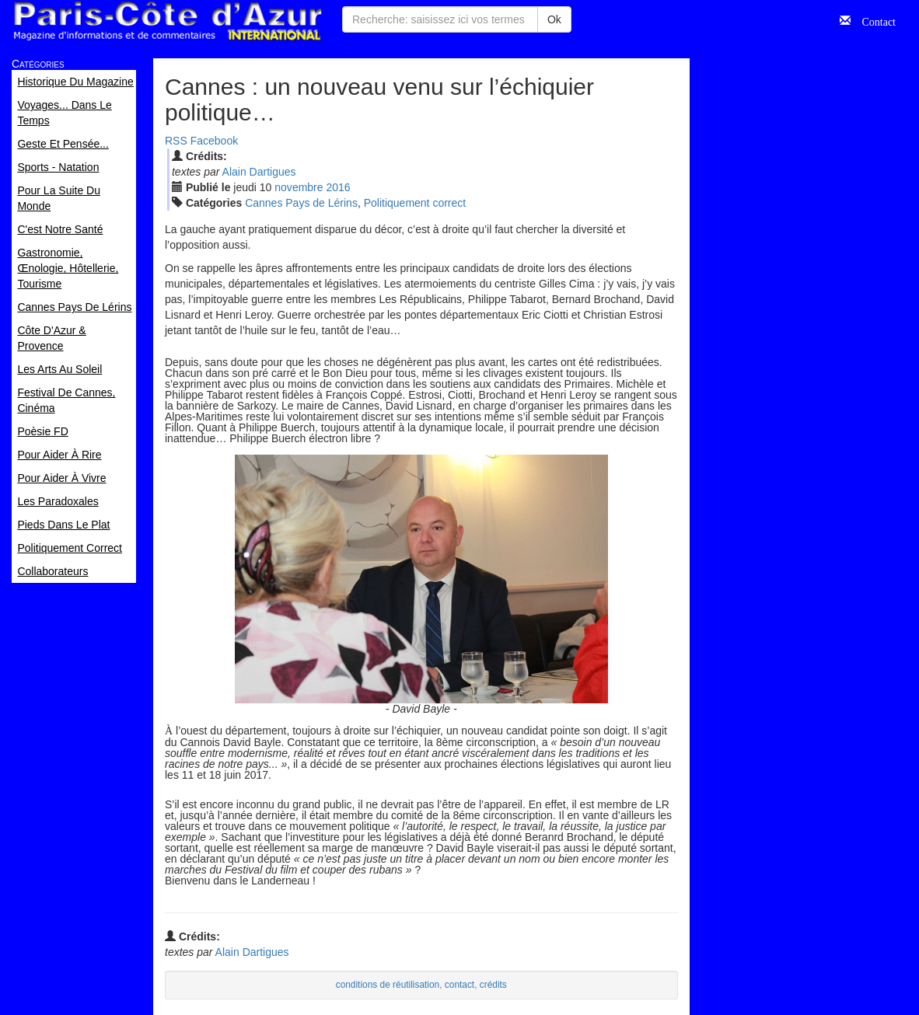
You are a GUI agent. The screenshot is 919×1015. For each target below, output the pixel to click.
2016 (338, 187)
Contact (873, 20)
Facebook (214, 140)
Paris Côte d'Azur (167, 21)
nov (298, 187)
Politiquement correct (415, 203)
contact (459, 984)
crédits (493, 984)
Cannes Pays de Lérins (301, 203)
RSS (176, 140)
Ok (554, 19)
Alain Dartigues (259, 172)
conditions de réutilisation (388, 984)
